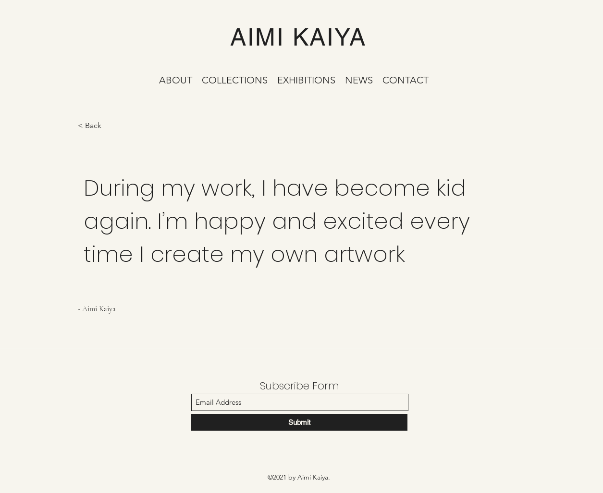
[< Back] (112, 125)
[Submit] (299, 422)
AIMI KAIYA (298, 37)
